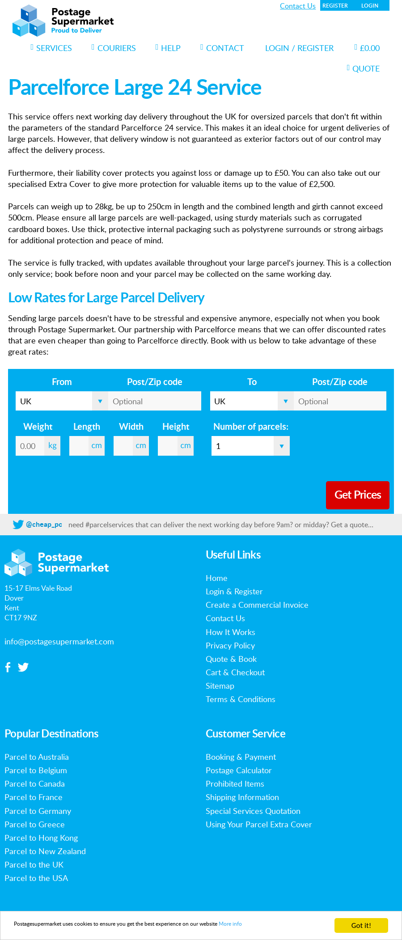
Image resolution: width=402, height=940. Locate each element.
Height (175, 427)
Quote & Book (231, 658)
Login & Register (234, 591)
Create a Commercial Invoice (257, 604)
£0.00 (367, 47)
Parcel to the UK (33, 864)
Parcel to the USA (36, 877)
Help (168, 47)
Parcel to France (33, 797)
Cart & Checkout (235, 672)
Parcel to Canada (34, 783)
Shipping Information (242, 797)
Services (51, 47)
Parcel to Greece (34, 824)
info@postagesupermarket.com (59, 641)
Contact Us (298, 6)
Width (131, 427)
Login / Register (299, 47)
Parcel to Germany (37, 810)
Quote (363, 68)
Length (86, 427)
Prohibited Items (235, 783)
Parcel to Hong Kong (41, 837)
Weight (37, 427)
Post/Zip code (154, 382)
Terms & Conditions (240, 699)
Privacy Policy (230, 645)
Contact (222, 47)
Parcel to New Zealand (45, 851)
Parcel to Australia (36, 756)
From (62, 382)
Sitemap (220, 685)
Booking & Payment (241, 756)
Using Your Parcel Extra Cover (259, 824)
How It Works (230, 632)
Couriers (114, 47)
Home (217, 577)
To (252, 382)
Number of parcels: (250, 427)
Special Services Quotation (253, 810)
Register (335, 5)
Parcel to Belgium (35, 770)
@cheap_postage (53, 524)
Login (369, 5)
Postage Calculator (239, 770)
